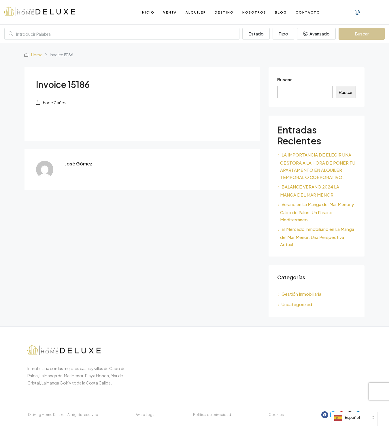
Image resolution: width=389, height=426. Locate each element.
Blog (281, 12)
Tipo (283, 33)
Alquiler (196, 12)
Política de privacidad (212, 414)
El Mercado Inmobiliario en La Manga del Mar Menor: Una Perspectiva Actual (317, 236)
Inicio (147, 12)
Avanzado (316, 33)
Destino (224, 12)
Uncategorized (297, 304)
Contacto (308, 12)
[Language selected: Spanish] (354, 419)
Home (36, 54)
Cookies (276, 414)
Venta (170, 12)
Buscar (362, 33)
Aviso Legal (145, 414)
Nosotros (254, 12)
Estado (256, 33)
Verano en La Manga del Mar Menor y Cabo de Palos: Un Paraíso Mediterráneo (317, 211)
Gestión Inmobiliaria (301, 294)
